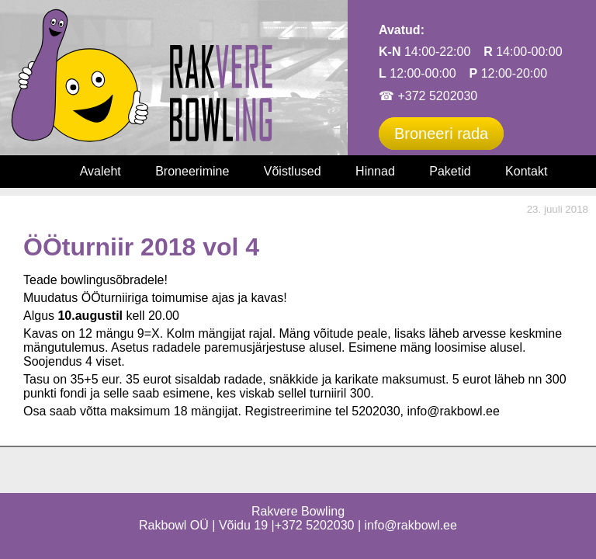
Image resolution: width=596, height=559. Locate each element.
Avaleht (100, 171)
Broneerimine (192, 171)
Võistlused (292, 171)
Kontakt (526, 171)
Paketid (449, 171)
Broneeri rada (441, 133)
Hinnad (375, 171)
